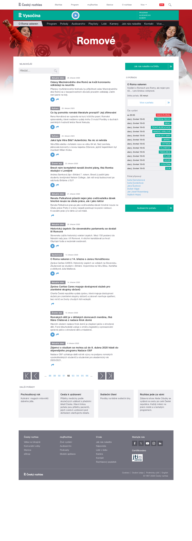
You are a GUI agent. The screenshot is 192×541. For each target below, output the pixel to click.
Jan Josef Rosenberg (137, 216)
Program (75, 5)
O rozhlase (127, 5)
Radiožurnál (163, 140)
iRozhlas (58, 5)
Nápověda (101, 463)
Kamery (142, 18)
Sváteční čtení (108, 412)
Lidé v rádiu (101, 467)
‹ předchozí (35, 376)
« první (27, 376)
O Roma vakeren (136, 109)
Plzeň (167, 181)
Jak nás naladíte (131, 23)
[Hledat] (169, 5)
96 (87, 376)
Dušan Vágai (133, 213)
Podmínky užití (152, 490)
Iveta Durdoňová (135, 207)
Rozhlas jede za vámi (152, 412)
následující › (101, 376)
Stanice (110, 5)
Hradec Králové (161, 156)
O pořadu (131, 77)
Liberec (166, 164)
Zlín (168, 193)
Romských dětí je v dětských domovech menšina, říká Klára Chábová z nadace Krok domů (81, 318)
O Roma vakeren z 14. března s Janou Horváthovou (80, 259)
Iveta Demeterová (136, 205)
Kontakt (148, 23)
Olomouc (165, 173)
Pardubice (165, 177)
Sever (167, 185)
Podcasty (64, 467)
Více (160, 23)
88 (50, 376)
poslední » (110, 376)
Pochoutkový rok (30, 412)
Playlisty (93, 23)
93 (73, 376)
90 (59, 376)
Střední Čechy (162, 144)
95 (82, 376)
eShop (27, 471)
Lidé (104, 23)
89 (54, 376)
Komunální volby (32, 463)
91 (64, 376)
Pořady (64, 23)
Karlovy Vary (163, 160)
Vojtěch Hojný (134, 219)
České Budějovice (161, 152)
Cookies (125, 490)
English (165, 490)
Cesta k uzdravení (70, 412)
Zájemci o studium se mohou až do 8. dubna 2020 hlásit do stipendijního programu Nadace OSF (84, 349)
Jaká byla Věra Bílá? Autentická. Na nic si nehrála (78, 140)
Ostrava (166, 169)
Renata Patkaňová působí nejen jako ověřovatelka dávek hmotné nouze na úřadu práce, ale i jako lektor (83, 199)
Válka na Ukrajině (32, 459)
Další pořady (27, 387)
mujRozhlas (92, 5)
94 (77, 376)
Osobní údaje (138, 490)
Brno (167, 148)
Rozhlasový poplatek (106, 479)
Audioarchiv (145, 15)
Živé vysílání (66, 459)
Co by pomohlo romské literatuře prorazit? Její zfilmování (83, 112)
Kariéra (99, 471)
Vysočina (165, 189)
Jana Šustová (134, 210)
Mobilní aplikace (68, 471)
